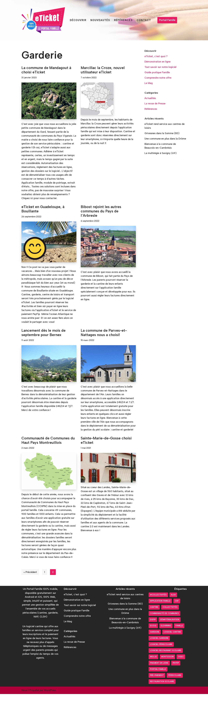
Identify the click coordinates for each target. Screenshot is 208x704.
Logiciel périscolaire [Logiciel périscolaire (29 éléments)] (161, 654)
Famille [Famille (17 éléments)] (179, 636)
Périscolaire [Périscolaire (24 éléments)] (174, 685)
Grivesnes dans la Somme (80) (162, 133)
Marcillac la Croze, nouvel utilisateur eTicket (103, 70)
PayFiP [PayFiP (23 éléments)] (176, 673)
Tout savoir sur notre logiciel (161, 67)
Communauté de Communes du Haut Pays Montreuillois (48, 445)
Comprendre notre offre (158, 77)
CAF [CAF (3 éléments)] (177, 611)
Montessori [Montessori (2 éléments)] (167, 667)
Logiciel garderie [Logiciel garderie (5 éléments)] (159, 648)
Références (123, 20)
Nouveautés (100, 20)
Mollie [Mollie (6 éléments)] (153, 667)
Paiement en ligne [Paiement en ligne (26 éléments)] (159, 673)
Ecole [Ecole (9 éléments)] (153, 636)
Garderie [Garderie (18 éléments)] (154, 642)
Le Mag (149, 83)
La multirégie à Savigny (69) (161, 153)
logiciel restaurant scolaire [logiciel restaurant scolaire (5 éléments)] (165, 660)
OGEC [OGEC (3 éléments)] (181, 667)
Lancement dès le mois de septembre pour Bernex (43, 333)
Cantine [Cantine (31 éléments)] (154, 617)
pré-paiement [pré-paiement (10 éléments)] (157, 685)
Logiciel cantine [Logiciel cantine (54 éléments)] (172, 642)
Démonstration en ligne (158, 61)
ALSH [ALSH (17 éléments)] (173, 605)
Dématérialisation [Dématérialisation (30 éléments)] (169, 629)
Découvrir (78, 20)
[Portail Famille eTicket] (43, 20)
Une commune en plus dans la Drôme (165, 139)
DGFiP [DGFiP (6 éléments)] (153, 629)
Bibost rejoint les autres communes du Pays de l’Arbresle (101, 211)
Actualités (150, 98)
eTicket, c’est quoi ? (156, 56)
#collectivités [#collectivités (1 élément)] (158, 605)
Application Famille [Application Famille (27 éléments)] (160, 611)
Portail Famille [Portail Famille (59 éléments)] (158, 679)
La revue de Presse (155, 103)
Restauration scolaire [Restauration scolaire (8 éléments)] (162, 692)
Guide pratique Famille (157, 72)
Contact (144, 20)
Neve (24, 700)
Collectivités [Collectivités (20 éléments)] (170, 617)
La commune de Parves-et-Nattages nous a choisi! (104, 333)
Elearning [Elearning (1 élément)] (166, 636)
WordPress (50, 700)
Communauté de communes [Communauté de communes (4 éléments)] (164, 623)
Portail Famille (167, 20)
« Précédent (30, 582)
